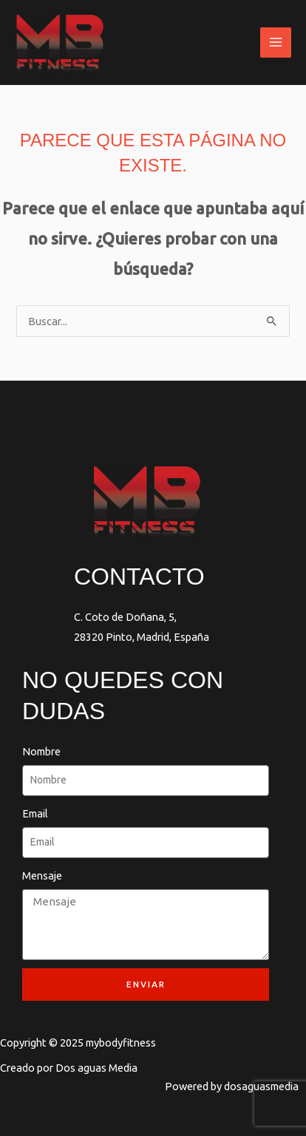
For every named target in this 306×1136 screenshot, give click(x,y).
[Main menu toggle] (275, 42)
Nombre (41, 751)
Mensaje (42, 875)
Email (35, 813)
